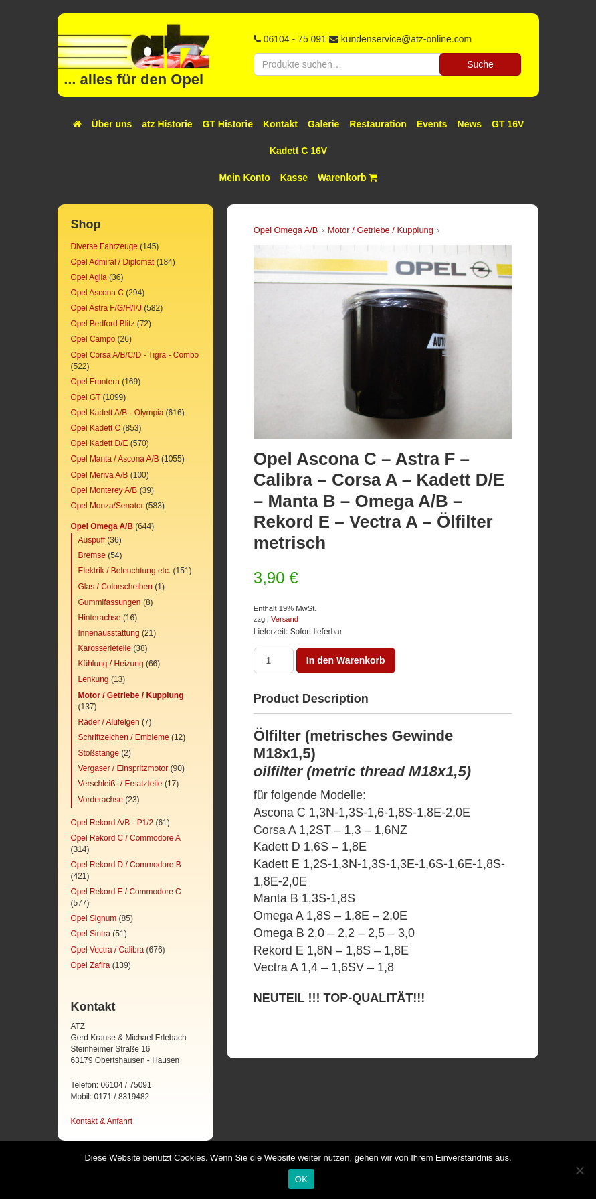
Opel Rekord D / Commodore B (126, 864)
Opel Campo (93, 339)
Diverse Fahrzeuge (104, 246)
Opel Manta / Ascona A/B (115, 459)
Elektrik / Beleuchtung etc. (124, 570)
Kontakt (280, 124)
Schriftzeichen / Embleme (123, 737)
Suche (480, 64)
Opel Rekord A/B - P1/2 (112, 822)
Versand (284, 619)
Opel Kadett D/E (99, 443)
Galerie (323, 124)
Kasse (294, 177)
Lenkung (93, 679)
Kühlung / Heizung (111, 663)
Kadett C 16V (298, 150)
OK (301, 1179)
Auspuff (91, 540)
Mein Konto (244, 177)
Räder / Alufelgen (109, 722)
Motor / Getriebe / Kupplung (131, 695)
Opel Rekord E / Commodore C (126, 891)
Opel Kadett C (96, 428)
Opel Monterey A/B (104, 490)
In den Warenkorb (345, 660)
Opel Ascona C (97, 292)
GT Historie (228, 124)
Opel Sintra (90, 933)
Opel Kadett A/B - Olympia (117, 412)
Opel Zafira (90, 965)
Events (432, 124)
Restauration (378, 124)
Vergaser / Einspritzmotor (123, 768)
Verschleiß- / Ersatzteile (120, 783)
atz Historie (167, 124)
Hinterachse (99, 617)
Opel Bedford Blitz (103, 323)
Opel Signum (94, 918)
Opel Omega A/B (102, 526)
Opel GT (86, 397)
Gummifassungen (109, 602)
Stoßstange (98, 753)
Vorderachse (100, 799)
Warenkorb (348, 177)
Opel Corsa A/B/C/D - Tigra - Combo (135, 355)
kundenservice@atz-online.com (406, 38)
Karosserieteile (104, 648)
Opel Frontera (95, 381)
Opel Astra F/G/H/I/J (106, 308)
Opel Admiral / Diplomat (113, 262)
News (470, 124)
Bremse (92, 555)
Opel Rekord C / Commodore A (126, 838)
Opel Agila (89, 277)
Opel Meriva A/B (99, 475)
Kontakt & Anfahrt (102, 1121)
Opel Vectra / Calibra (107, 950)
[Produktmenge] (274, 660)
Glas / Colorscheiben (115, 586)
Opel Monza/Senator (107, 505)
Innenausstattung (109, 633)
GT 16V (508, 124)
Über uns (112, 124)
